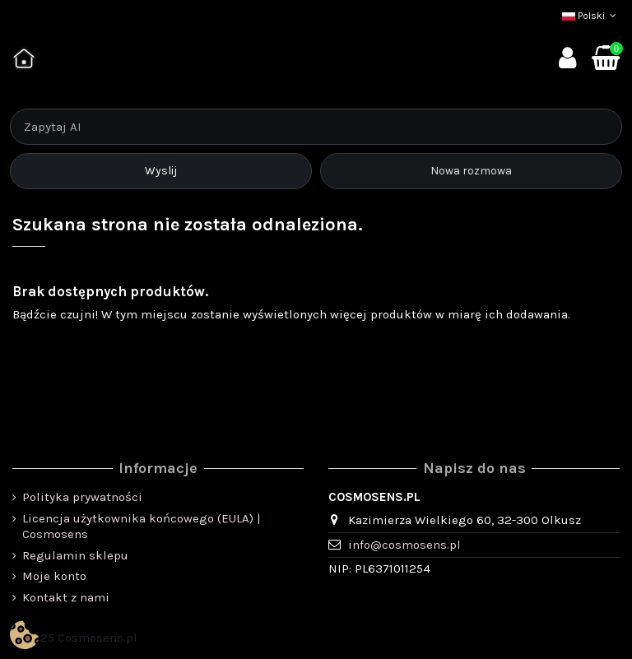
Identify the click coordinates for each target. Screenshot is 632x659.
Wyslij (161, 171)
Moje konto (54, 576)
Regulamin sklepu (75, 555)
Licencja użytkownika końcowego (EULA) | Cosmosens (141, 526)
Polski (591, 15)
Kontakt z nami (65, 597)
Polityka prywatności (82, 497)
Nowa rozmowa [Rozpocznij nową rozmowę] (471, 171)
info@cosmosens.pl (404, 544)
